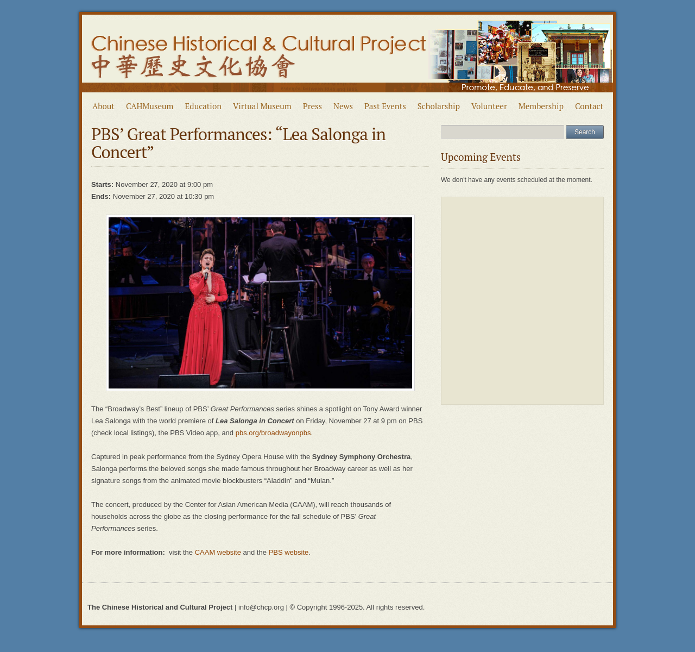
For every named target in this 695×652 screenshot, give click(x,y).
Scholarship (439, 106)
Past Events (385, 106)
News (343, 106)
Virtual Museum (262, 106)
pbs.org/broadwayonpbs (273, 433)
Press (312, 106)
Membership (541, 106)
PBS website (289, 552)
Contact (589, 106)
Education (203, 106)
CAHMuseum (150, 106)
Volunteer (489, 106)
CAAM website (218, 552)
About (103, 106)
